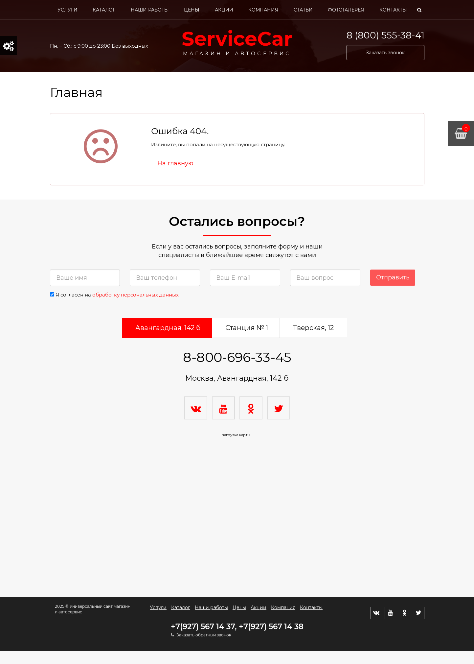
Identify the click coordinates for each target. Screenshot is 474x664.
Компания (263, 10)
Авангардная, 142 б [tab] (167, 328)
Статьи (303, 10)
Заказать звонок (385, 53)
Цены (191, 10)
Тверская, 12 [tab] (313, 328)
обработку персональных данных (135, 295)
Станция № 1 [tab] (246, 328)
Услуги (67, 10)
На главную (175, 163)
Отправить (392, 277)
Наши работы (150, 10)
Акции (224, 10)
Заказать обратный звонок (203, 634)
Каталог (104, 10)
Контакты (393, 10)
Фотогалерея (346, 10)
